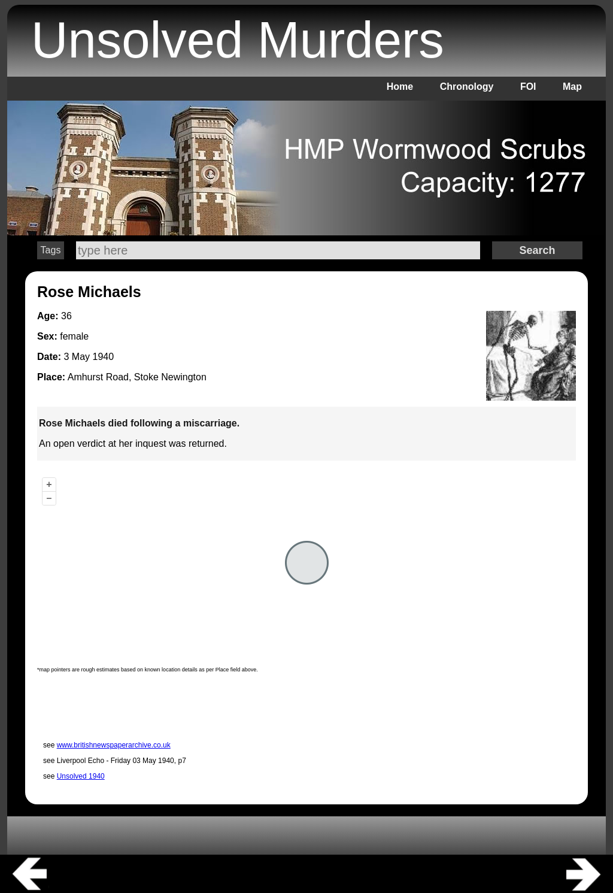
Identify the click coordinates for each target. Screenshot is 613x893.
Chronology (467, 86)
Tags (51, 250)
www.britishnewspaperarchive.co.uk (114, 745)
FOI (528, 86)
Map (572, 86)
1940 (103, 357)
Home (400, 86)
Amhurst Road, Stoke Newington (137, 377)
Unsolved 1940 (81, 776)
